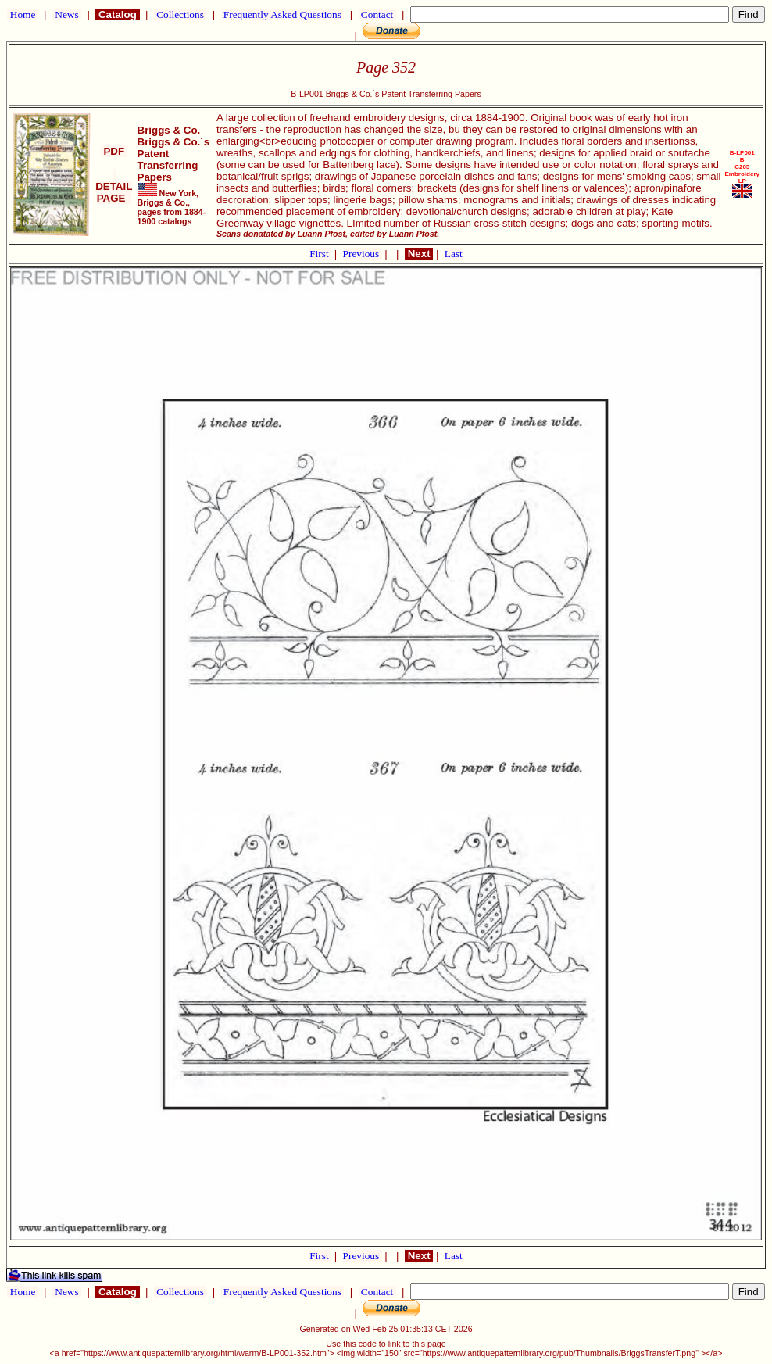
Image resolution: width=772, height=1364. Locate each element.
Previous (362, 254)
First (320, 254)
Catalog (117, 14)
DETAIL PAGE (113, 186)
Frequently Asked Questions (283, 14)
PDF (114, 151)
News (66, 14)
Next (419, 254)
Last (454, 254)
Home (22, 14)
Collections (180, 14)
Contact (377, 14)
